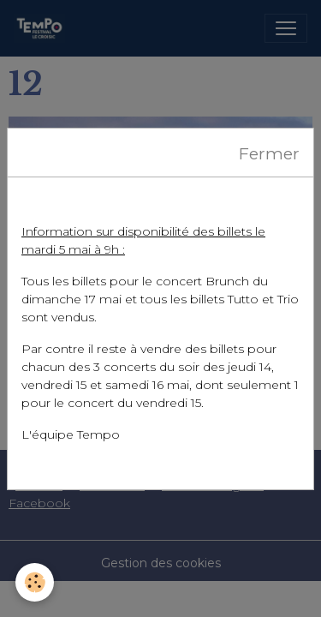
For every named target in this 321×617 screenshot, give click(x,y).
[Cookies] (34, 582)
